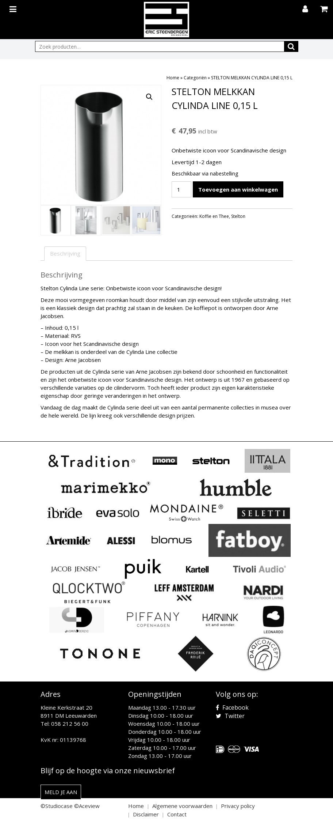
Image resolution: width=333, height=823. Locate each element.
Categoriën (195, 78)
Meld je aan (61, 792)
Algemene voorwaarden (182, 805)
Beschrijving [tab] (65, 253)
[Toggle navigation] (14, 8)
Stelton (238, 216)
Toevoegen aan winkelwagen (238, 189)
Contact (177, 814)
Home (172, 78)
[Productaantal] (181, 189)
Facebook (232, 707)
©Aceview (87, 805)
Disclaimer (146, 814)
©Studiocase (57, 805)
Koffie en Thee (214, 216)
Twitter (230, 716)
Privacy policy (238, 805)
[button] (149, 96)
